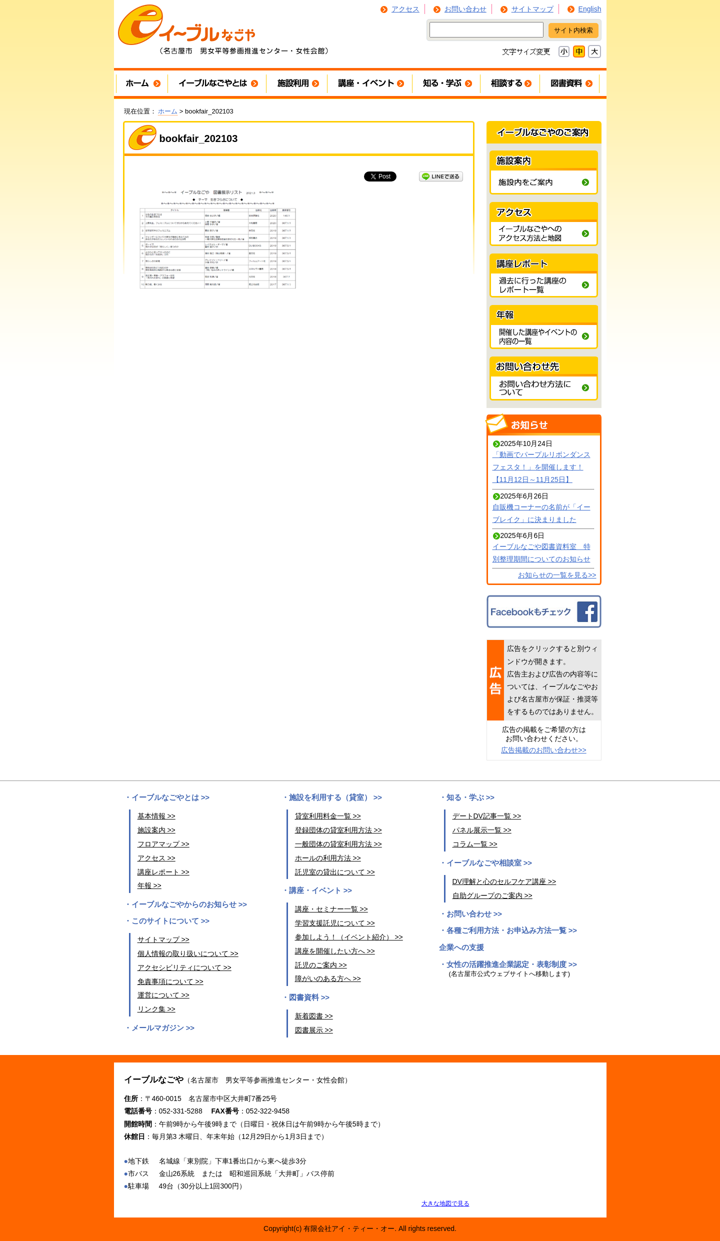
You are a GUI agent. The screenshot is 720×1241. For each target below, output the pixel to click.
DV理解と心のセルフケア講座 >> (504, 882)
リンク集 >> (157, 1009)
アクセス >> (157, 858)
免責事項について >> (171, 982)
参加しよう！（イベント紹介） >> (349, 937)
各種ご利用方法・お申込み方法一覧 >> (512, 930)
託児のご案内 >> (321, 965)
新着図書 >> (314, 1016)
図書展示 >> (314, 1030)
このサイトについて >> (171, 921)
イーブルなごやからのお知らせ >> (190, 904)
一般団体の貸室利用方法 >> (338, 844)
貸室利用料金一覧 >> (328, 816)
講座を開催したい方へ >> (335, 951)
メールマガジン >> (163, 1028)
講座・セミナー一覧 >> (331, 909)
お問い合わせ (465, 9)
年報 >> (150, 886)
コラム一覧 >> (475, 844)
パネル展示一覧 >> (482, 830)
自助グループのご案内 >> (492, 896)
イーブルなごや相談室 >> (489, 863)
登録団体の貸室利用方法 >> (338, 830)
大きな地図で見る (446, 1203)
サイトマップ (533, 9)
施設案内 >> (157, 830)
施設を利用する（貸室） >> (335, 798)
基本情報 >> (157, 816)
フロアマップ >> (164, 844)
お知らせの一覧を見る (553, 575)
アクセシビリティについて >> (185, 968)
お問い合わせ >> (474, 914)
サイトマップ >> (164, 940)
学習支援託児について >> (335, 923)
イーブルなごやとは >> (171, 798)
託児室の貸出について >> (335, 872)
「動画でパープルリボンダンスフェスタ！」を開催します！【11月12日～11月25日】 (541, 467)
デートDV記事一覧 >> (487, 816)
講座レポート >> (164, 872)
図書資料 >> (309, 998)
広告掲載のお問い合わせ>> (543, 750)
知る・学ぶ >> (470, 798)
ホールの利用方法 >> (328, 858)
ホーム (168, 111)
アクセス (406, 9)
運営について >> (164, 995)
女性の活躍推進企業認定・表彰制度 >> (512, 964)
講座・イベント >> (320, 890)
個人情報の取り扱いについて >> (188, 954)
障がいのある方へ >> (328, 978)
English (590, 9)
